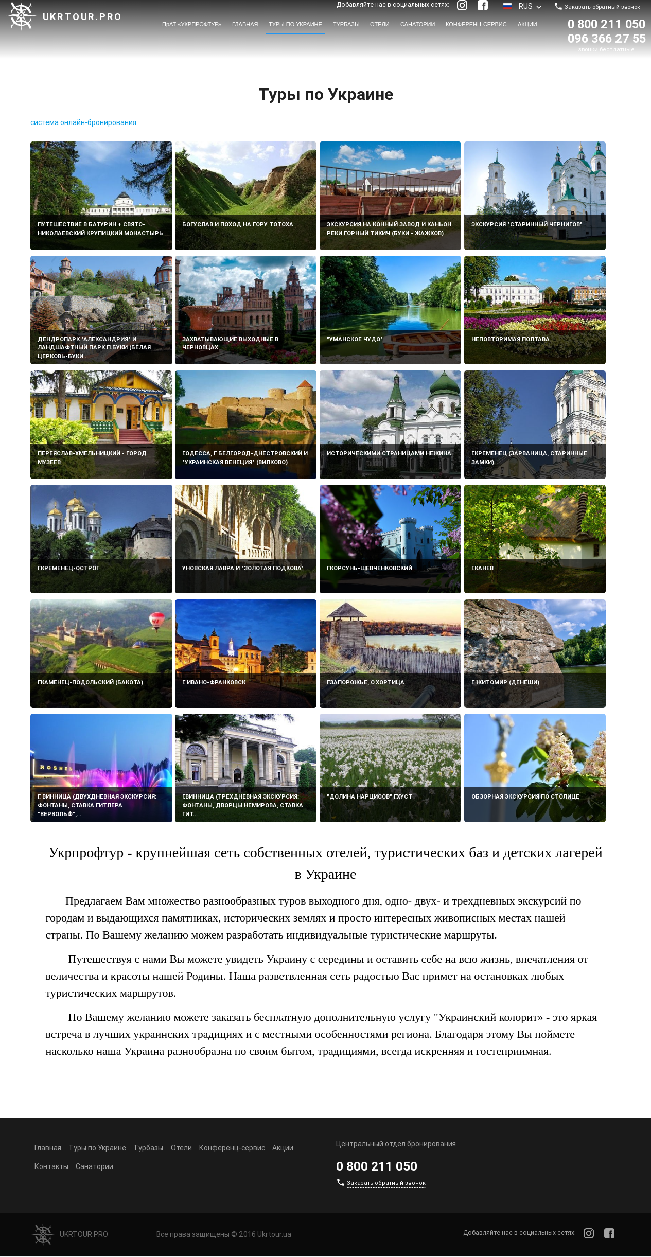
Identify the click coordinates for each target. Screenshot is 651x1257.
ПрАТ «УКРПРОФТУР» (191, 24)
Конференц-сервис (476, 24)
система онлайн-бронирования (83, 122)
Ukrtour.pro (82, 17)
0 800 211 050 (606, 23)
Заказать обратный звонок (602, 6)
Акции (527, 24)
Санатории (417, 24)
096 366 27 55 (607, 38)
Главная (245, 24)
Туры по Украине (295, 24)
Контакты (51, 1166)
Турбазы (346, 24)
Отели (380, 24)
